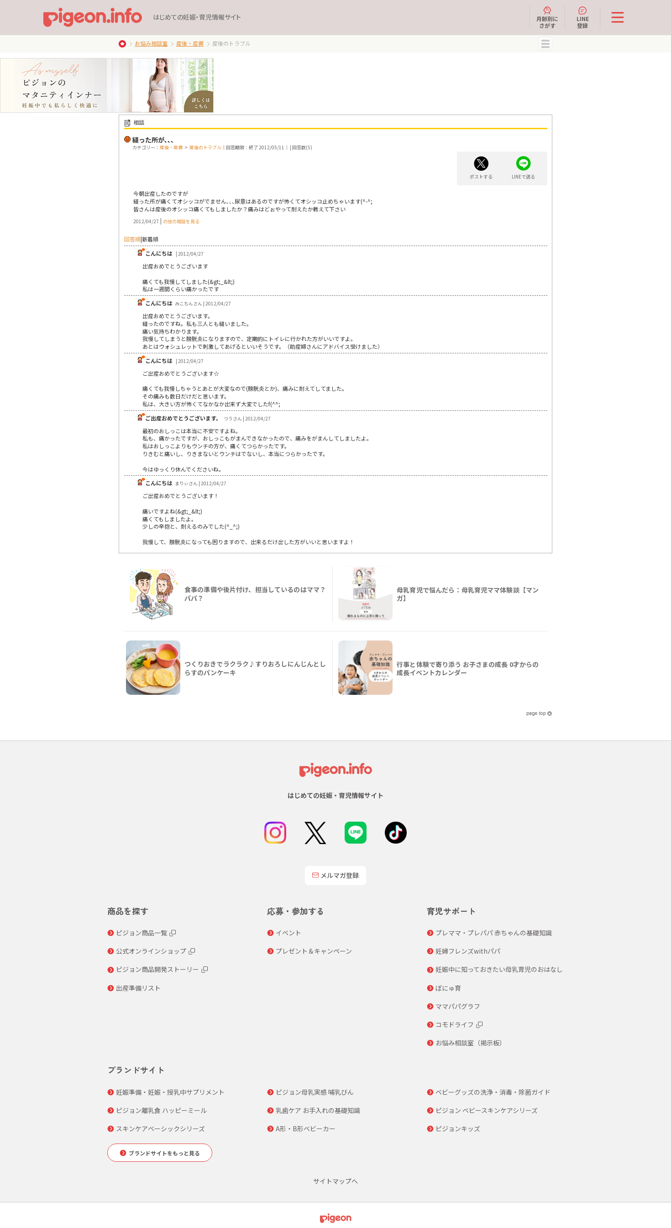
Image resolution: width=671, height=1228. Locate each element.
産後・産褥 (190, 43)
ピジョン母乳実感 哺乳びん (315, 1092)
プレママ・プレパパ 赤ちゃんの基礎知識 (493, 932)
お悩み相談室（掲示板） (470, 1042)
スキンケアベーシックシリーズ (160, 1128)
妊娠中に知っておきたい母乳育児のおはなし (499, 969)
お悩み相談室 (151, 43)
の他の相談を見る (181, 221)
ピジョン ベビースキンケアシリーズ (486, 1110)
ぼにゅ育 (448, 987)
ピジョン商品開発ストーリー (157, 969)
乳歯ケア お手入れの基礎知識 (318, 1110)
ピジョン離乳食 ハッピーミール (161, 1110)
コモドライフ (454, 1024)
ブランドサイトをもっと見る (164, 1153)
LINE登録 (583, 17)
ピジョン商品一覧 (141, 932)
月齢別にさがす (547, 17)
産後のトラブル (205, 147)
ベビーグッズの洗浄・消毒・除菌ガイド (492, 1092)
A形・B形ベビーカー (306, 1128)
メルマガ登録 (335, 875)
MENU (545, 44)
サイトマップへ (335, 1181)
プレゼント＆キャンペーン (314, 950)
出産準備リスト (138, 987)
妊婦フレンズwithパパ (467, 950)
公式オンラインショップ (151, 950)
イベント (288, 932)
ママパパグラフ (457, 1006)
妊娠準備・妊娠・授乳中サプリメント (170, 1092)
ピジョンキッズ (457, 1128)
